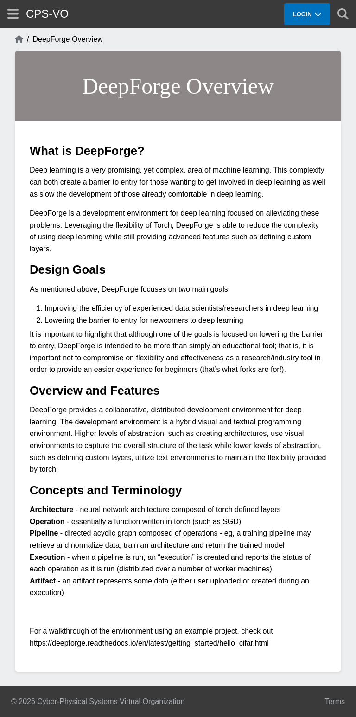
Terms (334, 701)
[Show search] (343, 13)
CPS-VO (47, 13)
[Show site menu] (13, 13)
